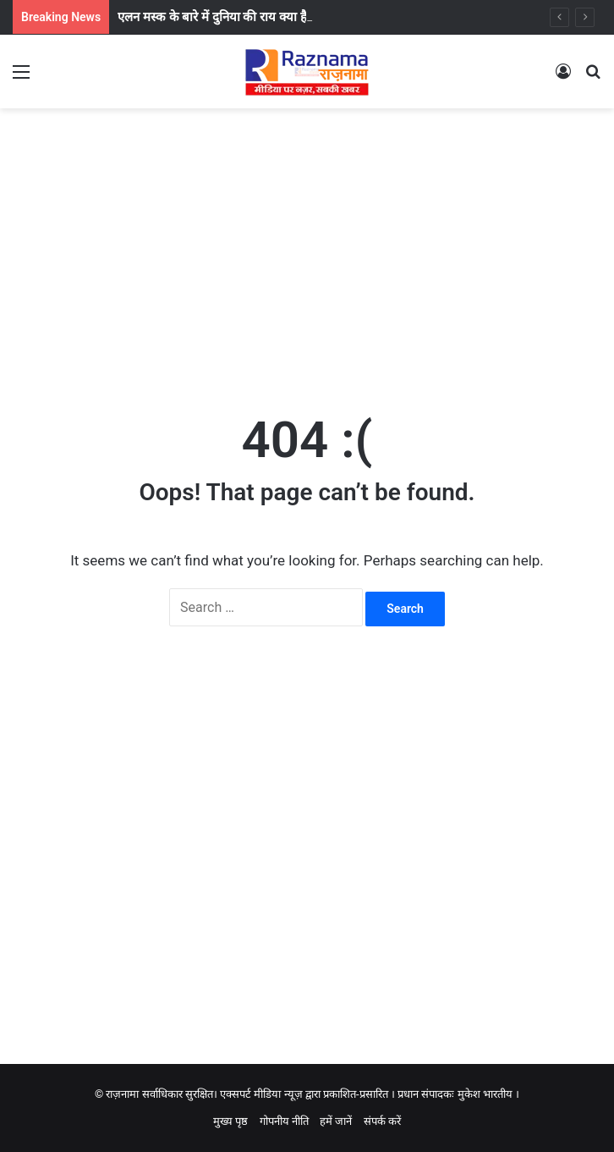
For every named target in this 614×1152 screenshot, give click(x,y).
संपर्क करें (382, 1121)
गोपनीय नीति (284, 1121)
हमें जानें (336, 1121)
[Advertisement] (307, 243)
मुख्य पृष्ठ (230, 1121)
